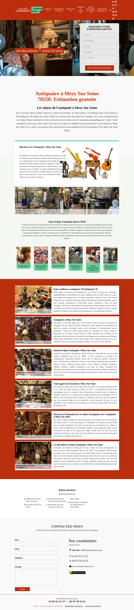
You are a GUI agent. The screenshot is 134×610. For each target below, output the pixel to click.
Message (18, 567)
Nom (16, 540)
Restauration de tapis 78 (59, 10)
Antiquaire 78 (48, 10)
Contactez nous (52, 51)
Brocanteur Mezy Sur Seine (33, 506)
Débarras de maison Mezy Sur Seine (33, 500)
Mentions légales (74, 606)
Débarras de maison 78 (80, 10)
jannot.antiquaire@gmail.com (81, 566)
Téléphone (19, 558)
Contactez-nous (93, 606)
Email (17, 549)
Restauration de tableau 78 (102, 10)
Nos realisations (27, 51)
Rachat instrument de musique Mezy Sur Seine (57, 500)
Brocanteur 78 (70, 10)
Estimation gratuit (36, 10)
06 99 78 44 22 (114, 15)
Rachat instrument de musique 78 (90, 10)
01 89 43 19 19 (114, 5)
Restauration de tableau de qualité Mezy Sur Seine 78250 (79, 504)
